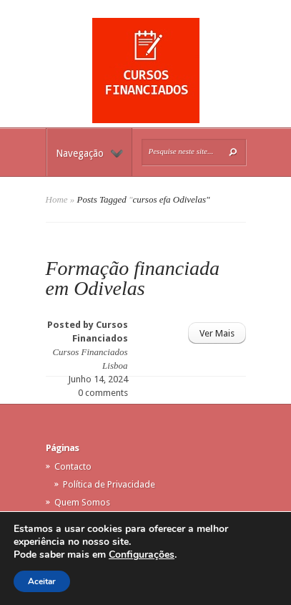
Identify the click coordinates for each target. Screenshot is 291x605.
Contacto (73, 466)
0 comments (103, 392)
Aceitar (42, 581)
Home (57, 199)
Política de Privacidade (109, 484)
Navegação (89, 153)
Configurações (141, 554)
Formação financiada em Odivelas (133, 278)
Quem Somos (82, 502)
